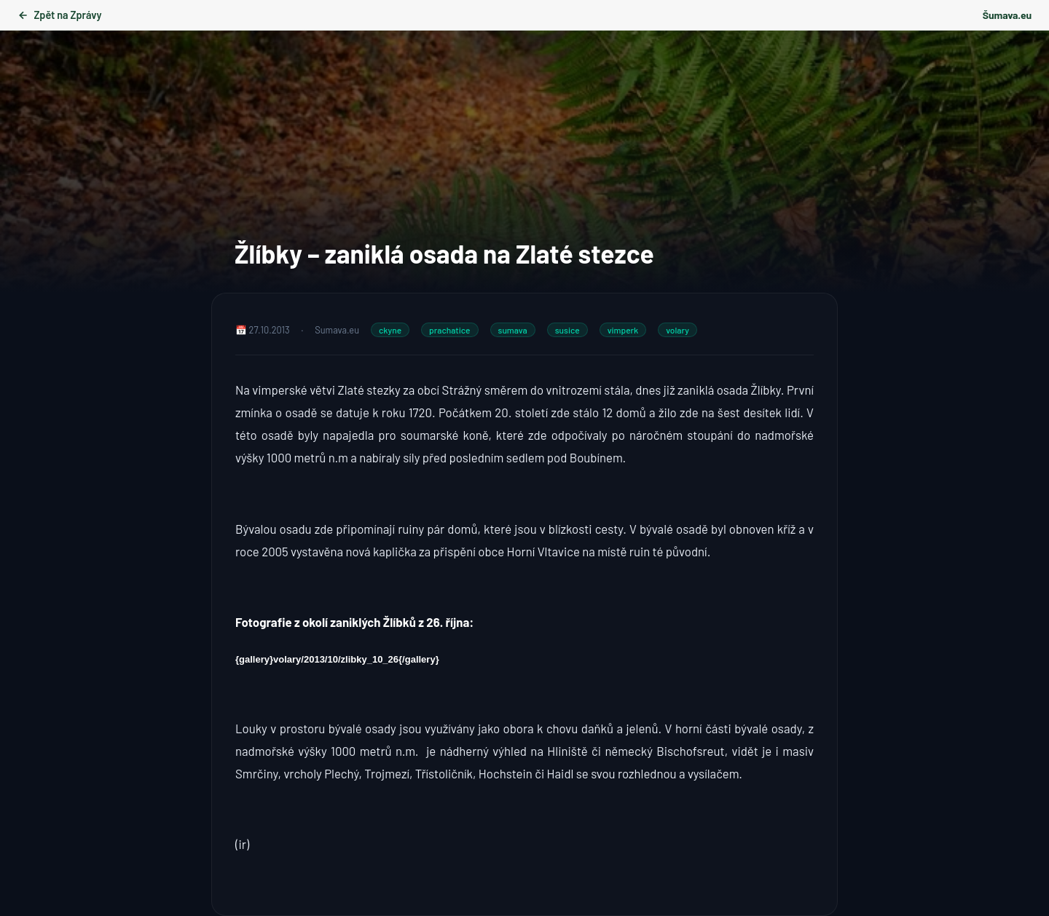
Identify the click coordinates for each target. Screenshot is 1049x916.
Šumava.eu (1007, 15)
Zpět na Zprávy (59, 15)
